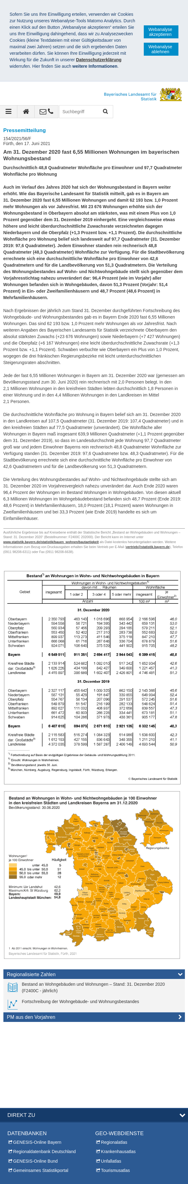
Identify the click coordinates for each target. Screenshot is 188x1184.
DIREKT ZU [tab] (21, 1034)
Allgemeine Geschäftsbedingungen (44, 1174)
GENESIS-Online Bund (35, 1080)
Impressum (21, 1167)
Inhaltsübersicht (110, 1126)
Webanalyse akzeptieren (160, 32)
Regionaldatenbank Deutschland (44, 1071)
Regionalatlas (114, 1061)
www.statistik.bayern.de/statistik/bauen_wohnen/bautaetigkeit (51, 542)
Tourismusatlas (115, 1089)
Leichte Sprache (110, 1135)
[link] (94, 987)
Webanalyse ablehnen (160, 49)
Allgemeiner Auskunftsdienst (34, 1135)
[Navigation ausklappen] (8, 111)
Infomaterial (18, 1144)
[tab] (94, 975)
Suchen (104, 111)
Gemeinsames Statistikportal (40, 1089)
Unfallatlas (111, 1080)
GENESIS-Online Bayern (37, 1061)
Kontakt (14, 1116)
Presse (14, 1126)
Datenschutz (54, 1167)
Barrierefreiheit (90, 1167)
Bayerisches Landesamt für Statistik (49, 1161)
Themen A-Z (107, 1116)
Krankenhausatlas (118, 1071)
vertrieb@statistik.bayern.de (147, 547)
